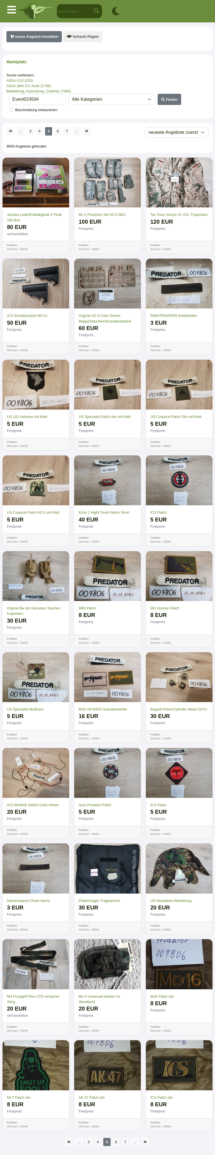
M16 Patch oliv (162, 996)
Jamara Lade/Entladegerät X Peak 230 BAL (34, 217)
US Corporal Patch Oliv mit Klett (175, 417)
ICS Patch (158, 512)
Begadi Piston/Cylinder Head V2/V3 (178, 709)
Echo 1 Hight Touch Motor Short (104, 512)
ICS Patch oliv (161, 1097)
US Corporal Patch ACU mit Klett (33, 512)
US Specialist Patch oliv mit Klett (104, 417)
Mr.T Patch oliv (19, 1097)
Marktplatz (16, 62)
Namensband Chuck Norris (28, 901)
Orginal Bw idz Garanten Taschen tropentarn (33, 611)
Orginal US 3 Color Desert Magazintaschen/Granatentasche (105, 318)
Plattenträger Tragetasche (99, 901)
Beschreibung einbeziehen (36, 110)
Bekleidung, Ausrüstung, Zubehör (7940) (38, 91)
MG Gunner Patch (164, 608)
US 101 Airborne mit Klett (27, 417)
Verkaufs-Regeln (83, 36)
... (20, 131)
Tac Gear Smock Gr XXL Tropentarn (179, 214)
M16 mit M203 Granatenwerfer (103, 709)
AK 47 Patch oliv (92, 1097)
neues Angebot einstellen (34, 36)
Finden (169, 99)
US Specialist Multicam (25, 709)
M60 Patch (87, 608)
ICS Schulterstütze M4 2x (27, 316)
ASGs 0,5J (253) (19, 80)
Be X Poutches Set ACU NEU (102, 214)
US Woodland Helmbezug (170, 901)
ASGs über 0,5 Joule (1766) (28, 86)
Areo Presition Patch (95, 805)
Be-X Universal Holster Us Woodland (99, 999)
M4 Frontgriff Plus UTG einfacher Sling (33, 999)
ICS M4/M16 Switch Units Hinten (33, 805)
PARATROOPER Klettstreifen (173, 316)
